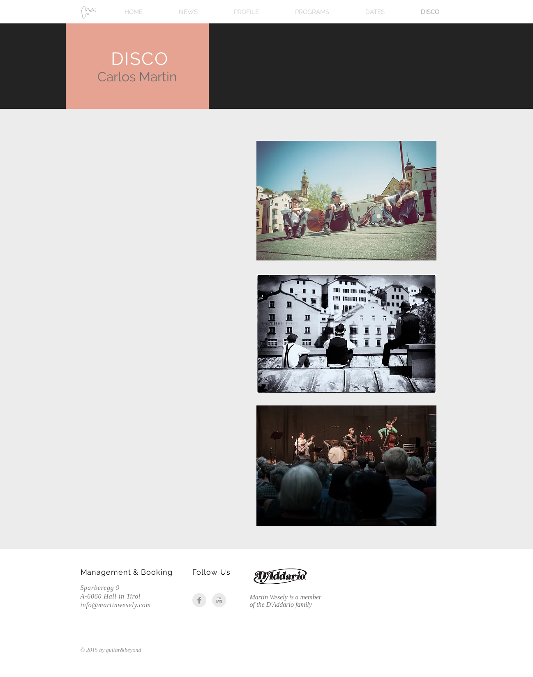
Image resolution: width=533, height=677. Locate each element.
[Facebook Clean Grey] (199, 600)
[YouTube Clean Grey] (219, 600)
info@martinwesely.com (116, 604)
